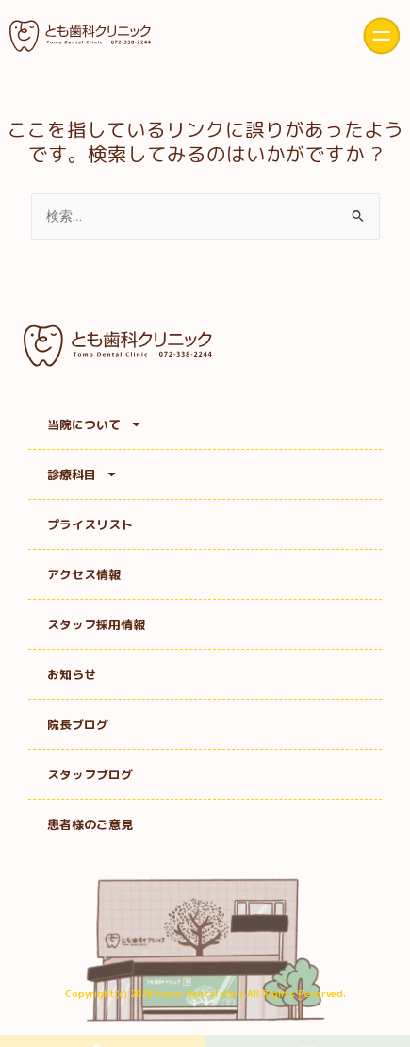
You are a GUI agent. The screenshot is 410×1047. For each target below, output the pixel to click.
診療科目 (82, 474)
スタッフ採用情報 (96, 624)
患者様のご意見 (90, 824)
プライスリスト (90, 524)
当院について (94, 424)
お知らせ (71, 674)
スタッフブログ (90, 774)
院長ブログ (77, 724)
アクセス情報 (84, 574)
